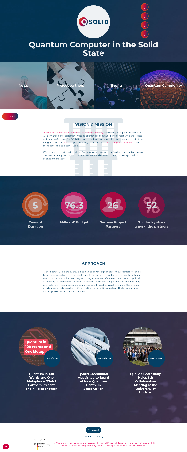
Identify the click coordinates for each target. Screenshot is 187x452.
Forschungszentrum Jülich (120, 144)
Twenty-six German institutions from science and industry (73, 134)
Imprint (88, 436)
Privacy (99, 436)
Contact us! (93, 430)
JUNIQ (67, 144)
